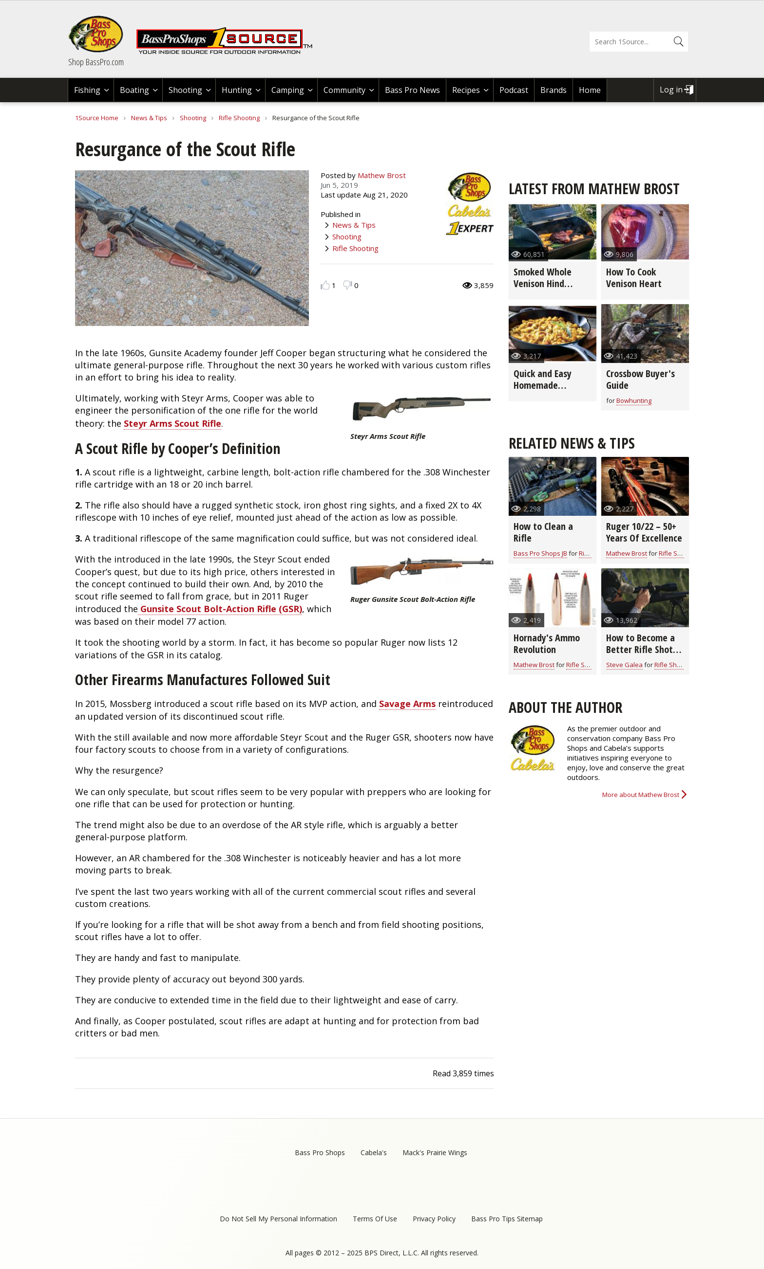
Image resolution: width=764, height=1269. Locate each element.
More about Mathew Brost (640, 794)
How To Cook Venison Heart (634, 277)
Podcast (513, 90)
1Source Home (96, 117)
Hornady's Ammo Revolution (547, 643)
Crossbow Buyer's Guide (640, 379)
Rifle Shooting (239, 117)
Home (590, 90)
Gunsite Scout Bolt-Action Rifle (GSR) (220, 609)
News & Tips (149, 117)
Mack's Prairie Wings (434, 1152)
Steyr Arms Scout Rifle (172, 423)
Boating (134, 90)
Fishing (87, 90)
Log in (671, 89)
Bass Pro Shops (320, 1152)
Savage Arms (407, 703)
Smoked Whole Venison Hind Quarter (543, 283)
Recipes (466, 90)
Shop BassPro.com (96, 61)
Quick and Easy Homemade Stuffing (543, 385)
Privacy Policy (434, 1218)
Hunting (237, 90)
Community (344, 90)
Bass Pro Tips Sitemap (507, 1218)
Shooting (185, 90)
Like (325, 285)
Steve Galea (624, 664)
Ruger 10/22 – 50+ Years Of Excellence (644, 532)
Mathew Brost (382, 175)
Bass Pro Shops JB (540, 553)
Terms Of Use (375, 1218)
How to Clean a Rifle (543, 532)
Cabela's (374, 1152)
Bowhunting (633, 400)
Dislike (347, 285)
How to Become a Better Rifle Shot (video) (640, 649)
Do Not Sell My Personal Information (278, 1218)
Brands (553, 90)
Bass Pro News (412, 90)
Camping (287, 90)
